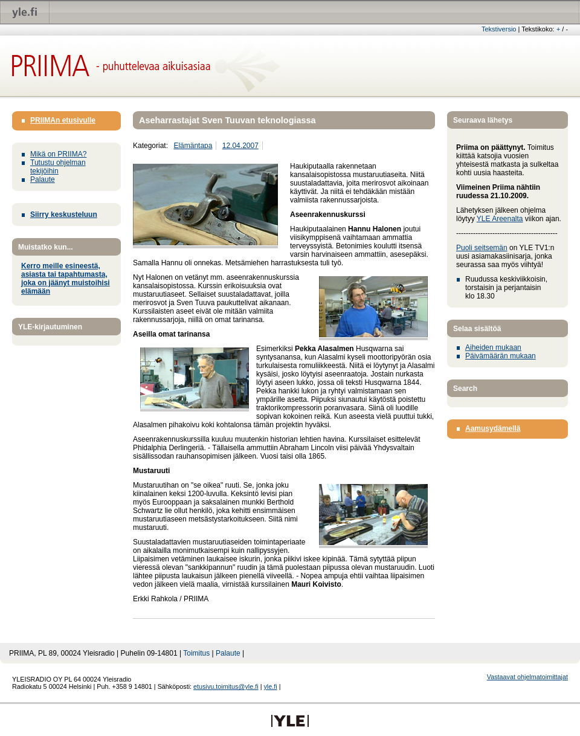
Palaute (42, 179)
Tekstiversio (499, 29)
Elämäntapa (192, 145)
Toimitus (196, 653)
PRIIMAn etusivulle (62, 120)
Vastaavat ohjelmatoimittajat (527, 676)
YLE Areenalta (500, 219)
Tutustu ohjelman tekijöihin (58, 166)
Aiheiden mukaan (493, 347)
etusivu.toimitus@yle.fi (226, 686)
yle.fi (270, 686)
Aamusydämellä (492, 428)
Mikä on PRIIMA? (58, 154)
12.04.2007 (240, 145)
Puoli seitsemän (481, 248)
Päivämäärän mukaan (500, 356)
